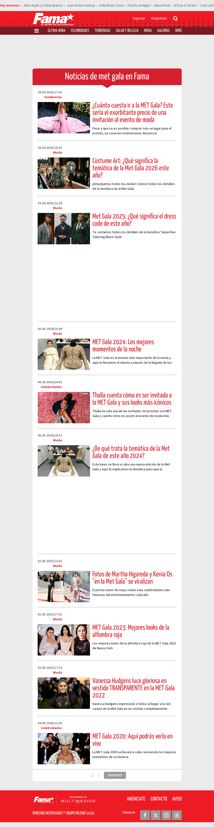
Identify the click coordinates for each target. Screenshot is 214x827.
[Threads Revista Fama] (177, 815)
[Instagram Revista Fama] (166, 815)
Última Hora (56, 31)
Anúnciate (136, 799)
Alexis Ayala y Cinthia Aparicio (43, 5)
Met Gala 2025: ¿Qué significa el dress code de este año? (134, 220)
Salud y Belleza (127, 31)
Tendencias (102, 31)
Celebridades (80, 31)
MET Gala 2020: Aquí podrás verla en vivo (132, 740)
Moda (148, 31)
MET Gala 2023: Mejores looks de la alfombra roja (130, 631)
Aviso (177, 799)
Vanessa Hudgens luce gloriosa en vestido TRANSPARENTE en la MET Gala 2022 (133, 688)
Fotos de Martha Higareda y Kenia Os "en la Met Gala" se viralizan (132, 578)
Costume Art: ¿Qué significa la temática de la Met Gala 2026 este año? (130, 168)
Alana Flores (162, 5)
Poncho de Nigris (139, 5)
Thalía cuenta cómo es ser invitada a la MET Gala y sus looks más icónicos (132, 399)
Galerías (163, 31)
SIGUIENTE (115, 775)
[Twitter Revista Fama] (155, 815)
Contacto (159, 799)
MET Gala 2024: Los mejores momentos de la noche (123, 346)
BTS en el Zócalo (185, 5)
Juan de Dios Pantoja (81, 5)
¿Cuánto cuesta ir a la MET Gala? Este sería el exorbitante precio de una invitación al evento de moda (132, 112)
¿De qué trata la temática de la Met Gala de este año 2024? (131, 452)
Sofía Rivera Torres (111, 5)
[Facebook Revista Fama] (145, 815)
